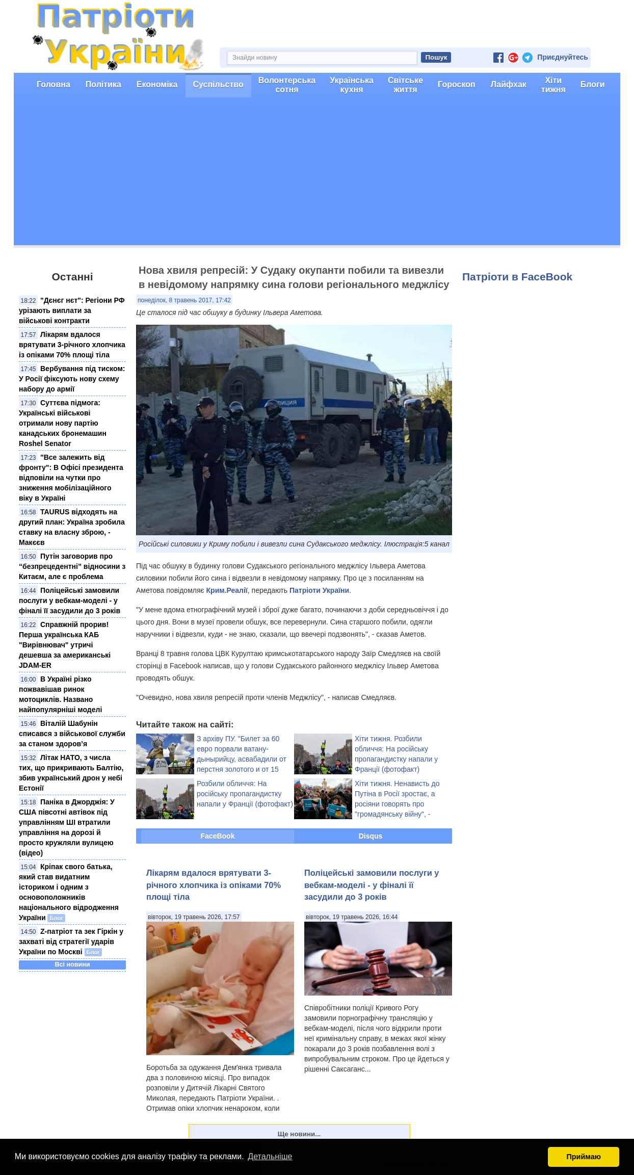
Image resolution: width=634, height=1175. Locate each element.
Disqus (371, 836)
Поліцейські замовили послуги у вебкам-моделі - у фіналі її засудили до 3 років (69, 600)
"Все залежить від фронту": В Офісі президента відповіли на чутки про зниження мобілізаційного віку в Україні (71, 477)
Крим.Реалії (227, 590)
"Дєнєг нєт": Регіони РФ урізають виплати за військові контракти (72, 310)
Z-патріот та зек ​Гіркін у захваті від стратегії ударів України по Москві (71, 941)
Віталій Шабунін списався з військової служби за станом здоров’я (72, 733)
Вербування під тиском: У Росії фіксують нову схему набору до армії (72, 378)
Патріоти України (319, 590)
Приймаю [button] (583, 1157)
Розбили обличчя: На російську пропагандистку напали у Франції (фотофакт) (245, 793)
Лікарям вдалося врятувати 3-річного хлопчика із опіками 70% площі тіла (72, 344)
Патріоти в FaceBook (517, 276)
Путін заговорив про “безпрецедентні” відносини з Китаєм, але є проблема (72, 566)
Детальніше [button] (270, 1156)
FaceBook (218, 836)
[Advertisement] (317, 173)
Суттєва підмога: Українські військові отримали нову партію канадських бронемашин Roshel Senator (63, 423)
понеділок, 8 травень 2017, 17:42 (184, 300)
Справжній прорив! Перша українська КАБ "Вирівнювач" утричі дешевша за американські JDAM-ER (65, 644)
